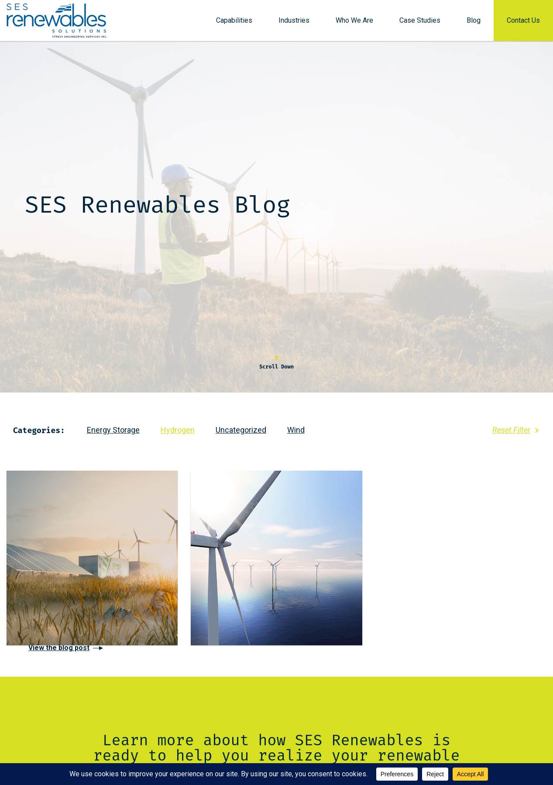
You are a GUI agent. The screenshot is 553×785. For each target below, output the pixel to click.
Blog (474, 23)
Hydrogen (178, 429)
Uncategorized (241, 429)
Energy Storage (113, 429)
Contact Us (523, 23)
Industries (293, 23)
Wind (296, 429)
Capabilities (234, 23)
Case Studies (419, 23)
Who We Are (354, 23)
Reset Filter (511, 429)
